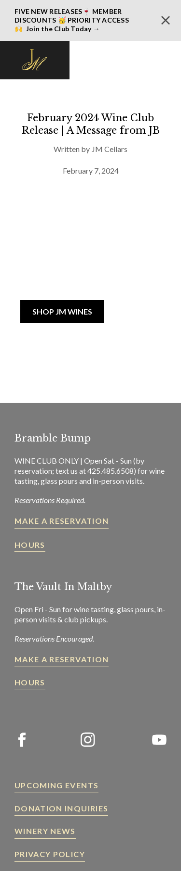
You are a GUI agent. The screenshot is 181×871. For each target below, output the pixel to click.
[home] (35, 60)
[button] (163, 60)
